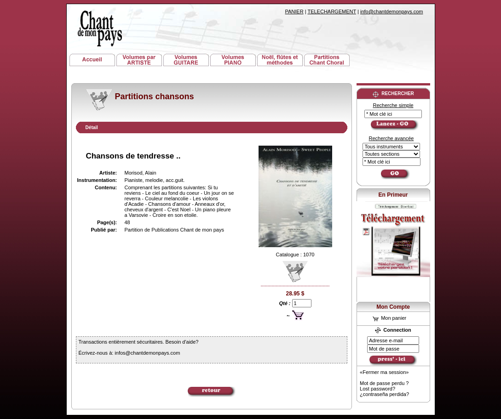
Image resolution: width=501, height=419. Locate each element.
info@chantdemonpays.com (391, 11)
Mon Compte (393, 307)
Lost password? (377, 388)
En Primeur (393, 195)
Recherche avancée (391, 138)
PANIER (294, 11)
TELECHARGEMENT (331, 11)
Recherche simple (393, 105)
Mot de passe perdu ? (384, 383)
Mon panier (389, 318)
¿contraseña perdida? (384, 394)
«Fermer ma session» (384, 372)
